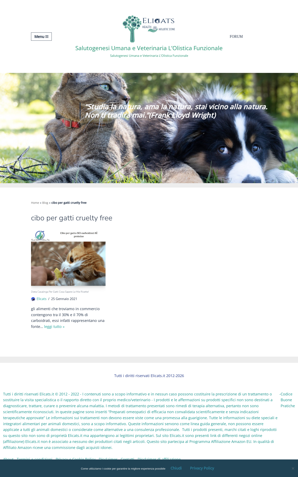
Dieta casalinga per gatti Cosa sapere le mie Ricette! (60, 291)
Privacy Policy (202, 468)
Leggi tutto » (54, 326)
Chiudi (176, 468)
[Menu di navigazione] (41, 36)
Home (35, 203)
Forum (236, 36)
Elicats (42, 299)
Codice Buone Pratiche (288, 400)
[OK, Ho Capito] (293, 468)
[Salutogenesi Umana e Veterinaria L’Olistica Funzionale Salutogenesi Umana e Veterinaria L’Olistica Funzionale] (149, 36)
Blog (45, 203)
